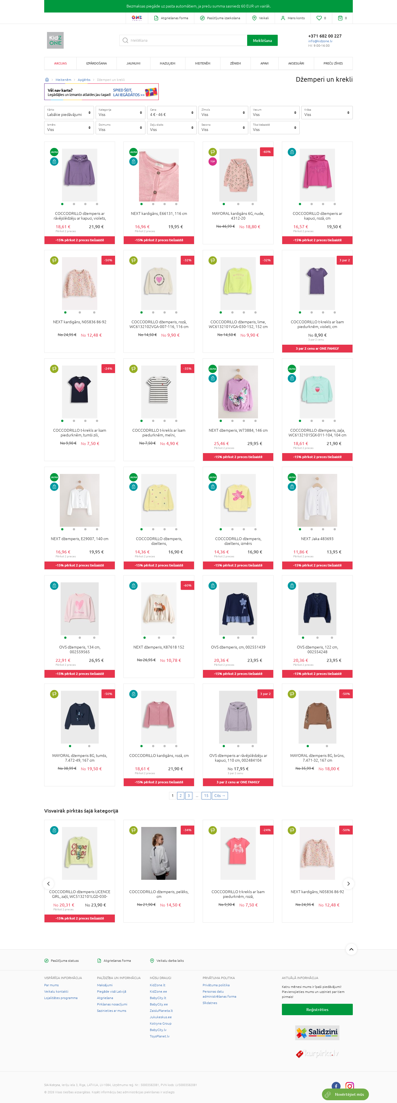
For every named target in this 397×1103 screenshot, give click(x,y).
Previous (48, 883)
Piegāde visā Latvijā (111, 991)
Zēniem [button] (235, 63)
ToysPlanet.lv (160, 1036)
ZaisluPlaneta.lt (161, 1011)
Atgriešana (105, 998)
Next (348, 883)
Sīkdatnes (210, 1003)
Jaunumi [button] (133, 63)
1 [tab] (62, 204)
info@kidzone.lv (320, 41)
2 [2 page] (181, 795)
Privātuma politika (216, 985)
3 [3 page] (189, 795)
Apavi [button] (264, 63)
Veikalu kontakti (56, 991)
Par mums (51, 985)
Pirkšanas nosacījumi (112, 1004)
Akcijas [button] (60, 63)
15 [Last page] (206, 795)
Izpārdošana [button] (96, 63)
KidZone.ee (158, 991)
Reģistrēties (317, 1009)
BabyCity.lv (158, 1030)
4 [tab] (97, 204)
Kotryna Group (161, 1023)
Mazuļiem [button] (167, 63)
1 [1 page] (173, 795)
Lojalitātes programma (61, 998)
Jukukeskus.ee (161, 1017)
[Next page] (220, 796)
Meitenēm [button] (202, 63)
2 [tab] (74, 204)
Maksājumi (105, 985)
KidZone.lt (157, 985)
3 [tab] (85, 204)
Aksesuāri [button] (296, 63)
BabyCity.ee (159, 1004)
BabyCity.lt (158, 998)
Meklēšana (262, 40)
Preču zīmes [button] (333, 63)
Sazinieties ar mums (111, 1011)
